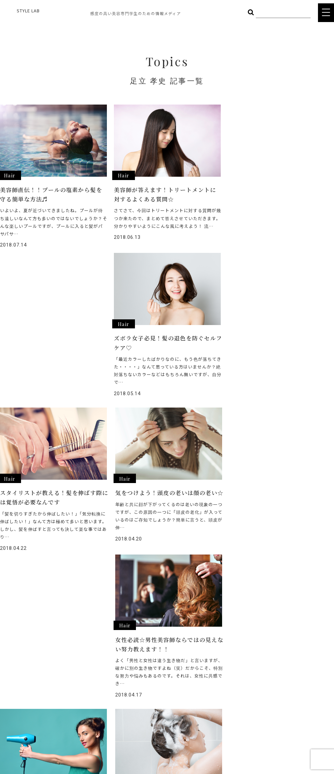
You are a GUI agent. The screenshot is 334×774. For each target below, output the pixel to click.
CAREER (148, 707)
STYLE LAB (28, 10)
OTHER (60, 690)
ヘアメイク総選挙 (158, 671)
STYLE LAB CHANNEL (162, 695)
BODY (97, 681)
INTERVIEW (152, 683)
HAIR (58, 671)
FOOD (59, 681)
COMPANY (151, 719)
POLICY (148, 731)
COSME (99, 671)
